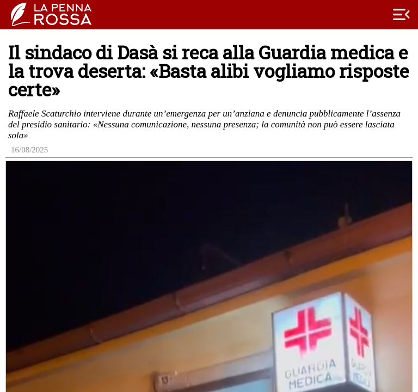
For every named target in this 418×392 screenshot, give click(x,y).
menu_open (402, 15)
